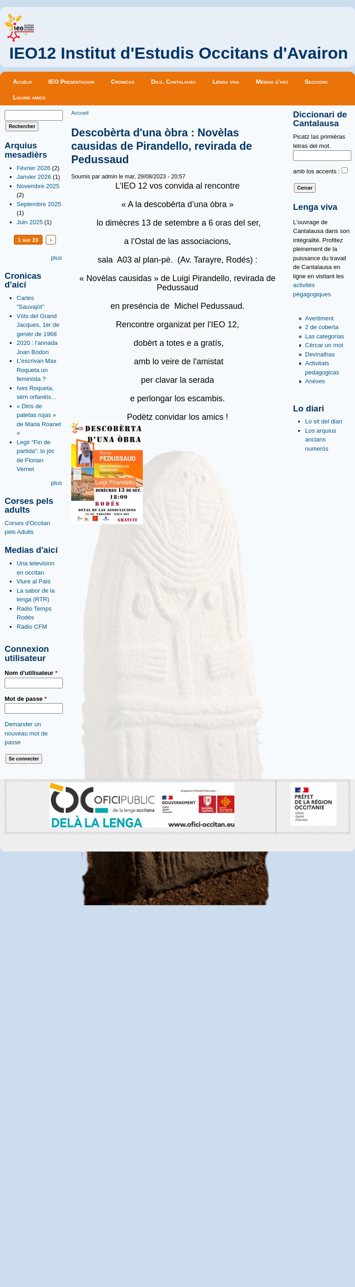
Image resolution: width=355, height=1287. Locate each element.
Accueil (80, 113)
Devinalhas (320, 354)
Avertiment (319, 318)
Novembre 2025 (38, 186)
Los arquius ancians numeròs (320, 439)
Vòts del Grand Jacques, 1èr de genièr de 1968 (38, 325)
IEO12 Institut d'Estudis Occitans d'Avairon (178, 53)
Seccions (316, 81)
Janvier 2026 (34, 176)
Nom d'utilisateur (31, 672)
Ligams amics (29, 97)
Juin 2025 (30, 222)
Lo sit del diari (323, 421)
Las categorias (324, 336)
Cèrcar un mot (324, 345)
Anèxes (315, 381)
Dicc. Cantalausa (173, 81)
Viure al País (33, 581)
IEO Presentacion (71, 81)
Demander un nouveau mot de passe (26, 733)
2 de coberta (321, 327)
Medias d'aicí (272, 81)
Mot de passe (26, 698)
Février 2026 (33, 168)
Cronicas (123, 81)
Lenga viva (226, 81)
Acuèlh (22, 81)
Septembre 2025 (39, 204)
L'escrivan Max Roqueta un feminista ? (36, 369)
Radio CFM (32, 626)
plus (56, 257)
